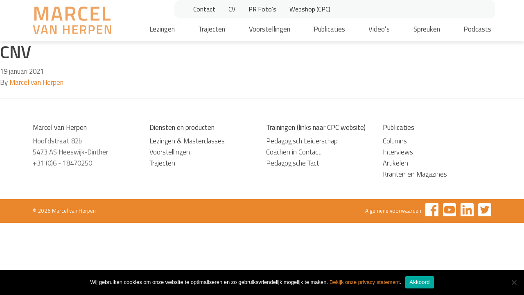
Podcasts (477, 29)
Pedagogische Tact (292, 163)
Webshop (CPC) (309, 9)
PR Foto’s (262, 9)
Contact (204, 9)
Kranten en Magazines (415, 174)
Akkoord (419, 282)
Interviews (398, 152)
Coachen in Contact (293, 152)
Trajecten (211, 29)
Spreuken (426, 29)
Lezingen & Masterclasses (187, 141)
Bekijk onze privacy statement (365, 282)
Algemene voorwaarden (393, 210)
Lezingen (162, 29)
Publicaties (329, 29)
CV (231, 9)
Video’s (379, 29)
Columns (395, 141)
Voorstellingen (269, 29)
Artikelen (395, 163)
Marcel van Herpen (36, 82)
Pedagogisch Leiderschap (302, 141)
